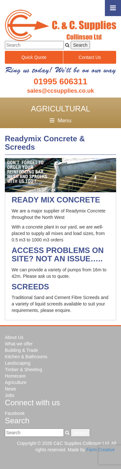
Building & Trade (21, 350)
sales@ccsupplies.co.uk (60, 91)
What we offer (19, 343)
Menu (60, 120)
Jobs (10, 395)
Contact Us (90, 57)
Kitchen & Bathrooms (26, 356)
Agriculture (15, 382)
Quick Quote (33, 57)
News (10, 388)
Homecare (15, 376)
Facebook (15, 413)
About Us (14, 337)
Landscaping (17, 363)
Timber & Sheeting (23, 369)
